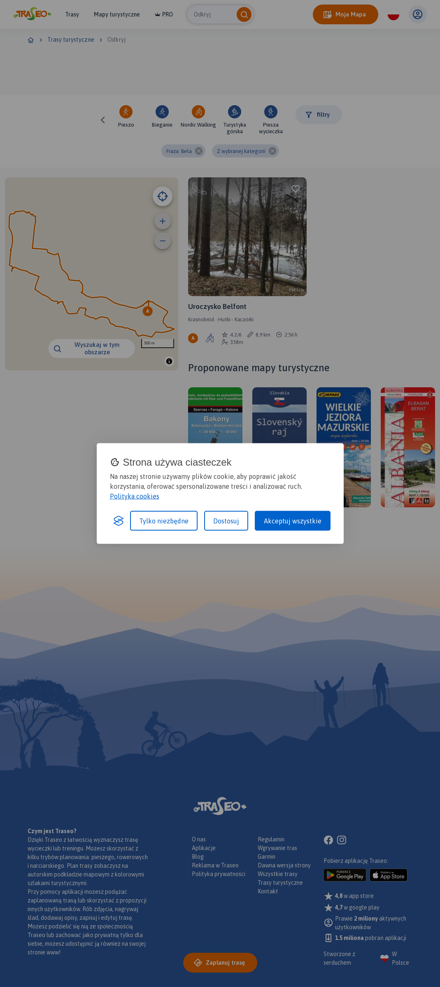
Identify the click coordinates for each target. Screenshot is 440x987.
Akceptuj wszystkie (292, 521)
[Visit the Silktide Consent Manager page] (118, 521)
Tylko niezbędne (164, 521)
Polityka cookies (134, 496)
